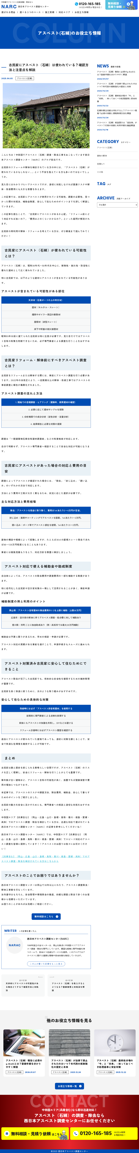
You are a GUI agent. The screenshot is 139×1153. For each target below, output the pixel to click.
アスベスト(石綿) (24, 78)
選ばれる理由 (8, 12)
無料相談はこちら (43, 916)
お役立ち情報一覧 (67, 1086)
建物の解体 (102, 155)
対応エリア (64, 12)
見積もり (101, 163)
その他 (100, 172)
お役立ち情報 (82, 12)
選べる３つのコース (30, 12)
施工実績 (49, 12)
